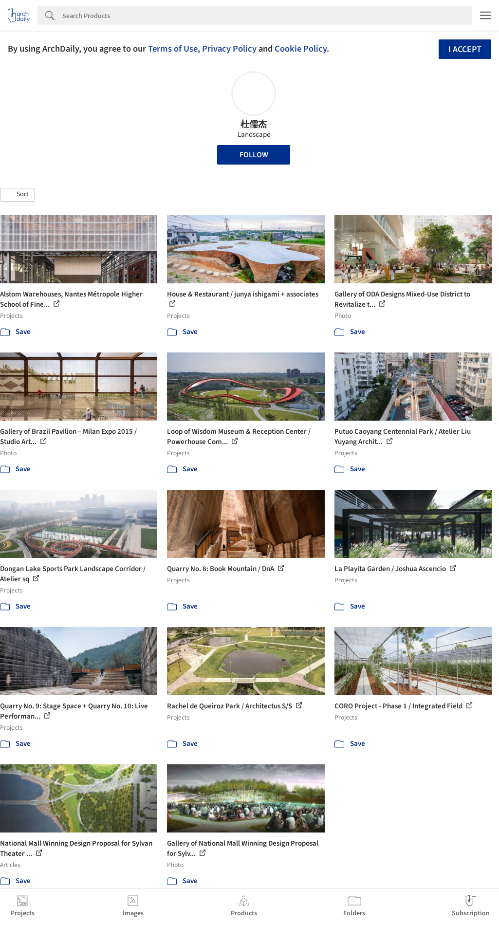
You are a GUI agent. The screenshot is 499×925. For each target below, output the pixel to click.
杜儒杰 (253, 124)
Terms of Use (173, 48)
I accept (464, 49)
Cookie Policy (301, 48)
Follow (254, 154)
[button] (17, 195)
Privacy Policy (229, 48)
